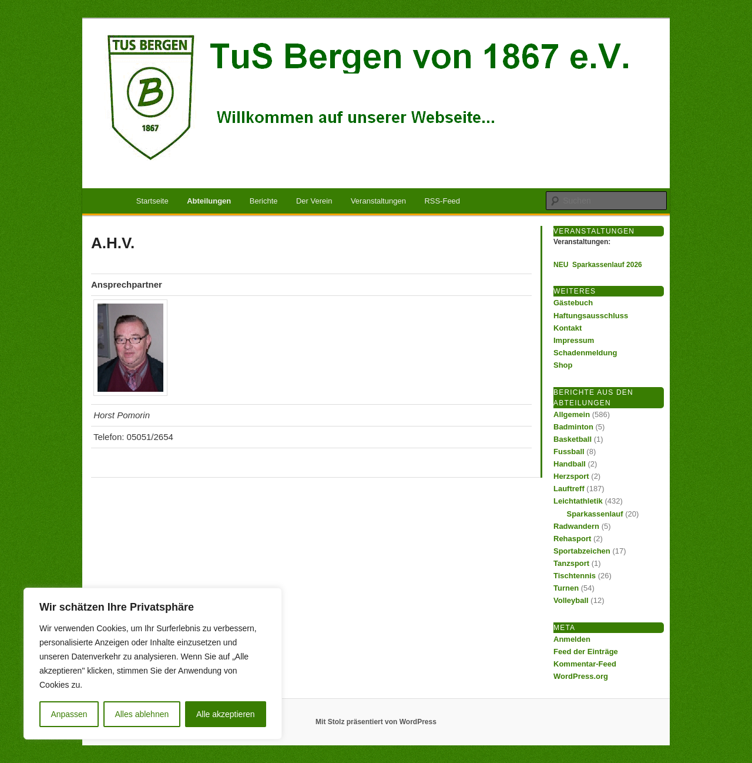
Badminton (573, 426)
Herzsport (571, 476)
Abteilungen (209, 200)
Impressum (573, 340)
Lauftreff (569, 488)
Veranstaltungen (378, 200)
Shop (563, 365)
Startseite (152, 200)
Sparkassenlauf (595, 513)
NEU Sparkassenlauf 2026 (597, 265)
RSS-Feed (442, 200)
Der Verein (314, 200)
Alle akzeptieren (225, 714)
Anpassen (69, 714)
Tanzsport (571, 563)
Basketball (572, 439)
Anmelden (571, 639)
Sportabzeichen (581, 551)
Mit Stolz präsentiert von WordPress (376, 722)
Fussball (569, 451)
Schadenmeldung (585, 352)
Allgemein (571, 414)
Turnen (566, 588)
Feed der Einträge (585, 651)
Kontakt (567, 328)
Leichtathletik (578, 501)
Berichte (264, 200)
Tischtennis (574, 575)
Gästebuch (573, 302)
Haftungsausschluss (590, 315)
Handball (569, 463)
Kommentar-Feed (584, 663)
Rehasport (572, 538)
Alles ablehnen (142, 714)
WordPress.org (580, 676)
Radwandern (576, 526)
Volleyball (571, 600)
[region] (153, 663)
